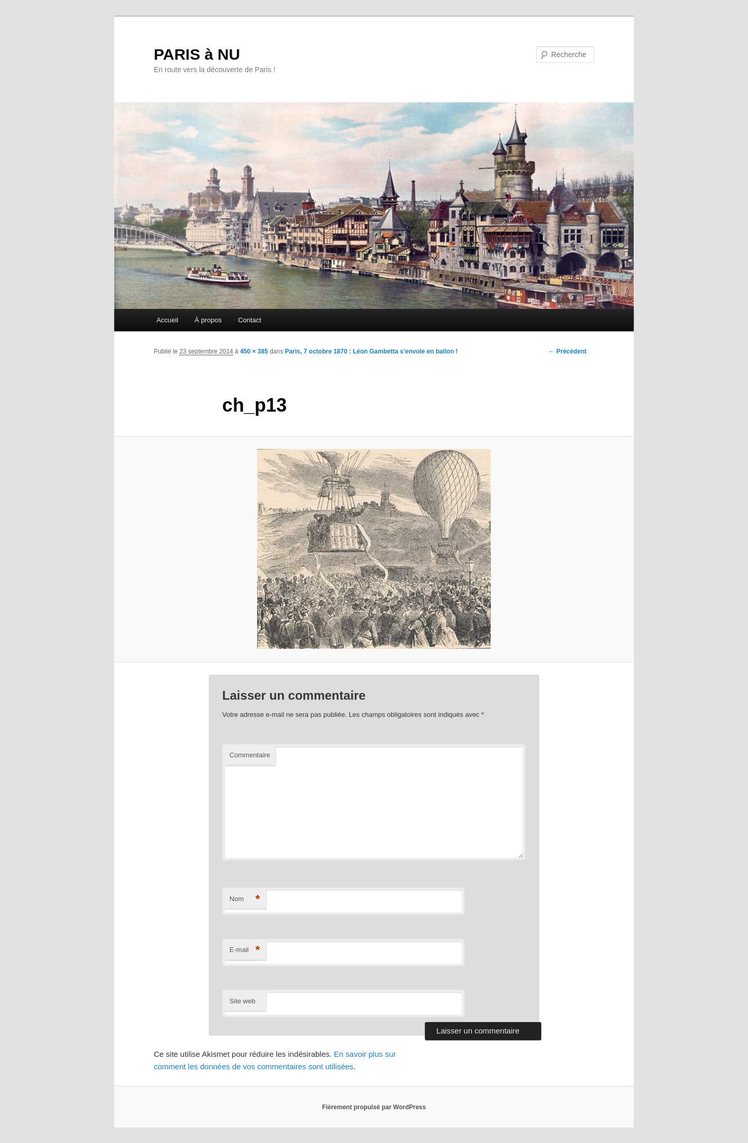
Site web (243, 1001)
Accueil (167, 320)
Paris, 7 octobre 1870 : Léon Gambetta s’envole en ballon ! (371, 351)
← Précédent (567, 351)
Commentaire (250, 755)
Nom (245, 899)
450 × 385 (254, 351)
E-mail (245, 950)
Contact (249, 320)
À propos (208, 320)
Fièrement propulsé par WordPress (374, 1107)
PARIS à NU (197, 54)
